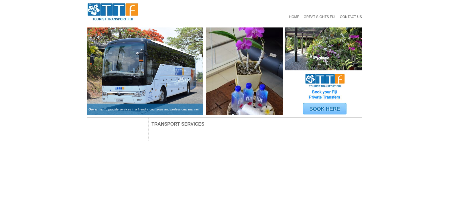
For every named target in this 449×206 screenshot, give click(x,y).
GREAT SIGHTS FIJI (320, 17)
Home (294, 17)
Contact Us (351, 17)
